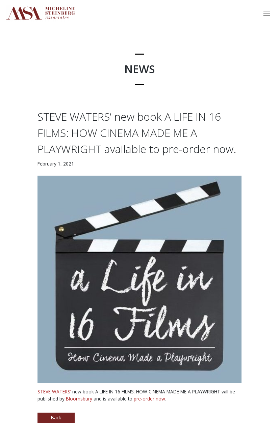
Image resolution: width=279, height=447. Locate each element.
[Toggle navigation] (267, 13)
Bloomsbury (79, 398)
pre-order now (149, 398)
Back (56, 417)
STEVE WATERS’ (54, 391)
